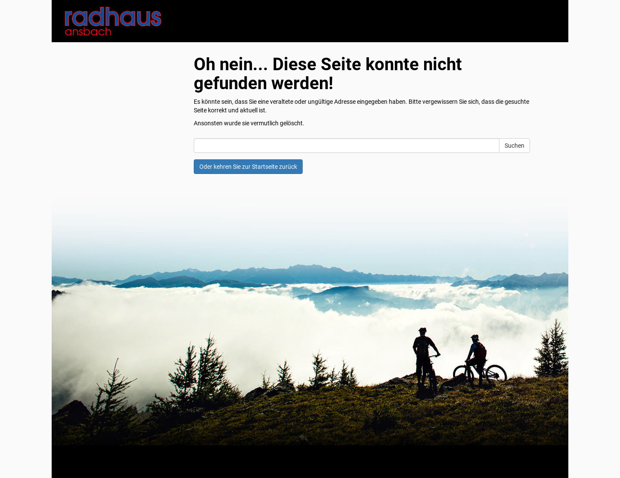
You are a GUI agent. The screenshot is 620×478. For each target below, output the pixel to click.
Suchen (514, 145)
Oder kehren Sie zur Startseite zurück (248, 166)
